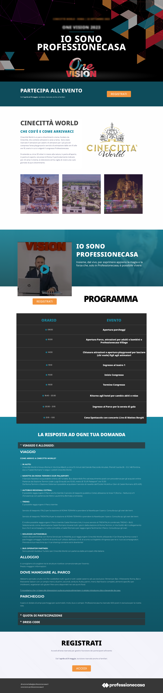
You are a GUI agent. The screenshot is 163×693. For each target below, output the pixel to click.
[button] (81, 445)
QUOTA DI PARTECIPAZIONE (42, 615)
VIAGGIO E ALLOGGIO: (38, 445)
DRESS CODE (31, 622)
